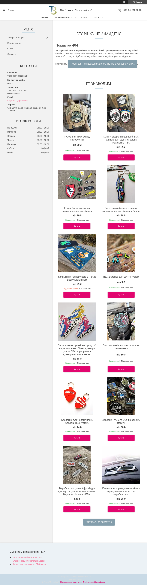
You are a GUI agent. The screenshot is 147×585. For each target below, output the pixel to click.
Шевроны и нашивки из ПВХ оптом (29, 564)
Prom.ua (87, 577)
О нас (84, 17)
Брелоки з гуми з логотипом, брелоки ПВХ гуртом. (77, 421)
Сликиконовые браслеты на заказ (28, 561)
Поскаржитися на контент (71, 582)
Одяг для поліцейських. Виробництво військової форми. (103, 64)
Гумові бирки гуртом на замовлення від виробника (77, 209)
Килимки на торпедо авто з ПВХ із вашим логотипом (77, 278)
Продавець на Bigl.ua (73, 579)
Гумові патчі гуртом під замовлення (77, 138)
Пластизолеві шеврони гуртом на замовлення (121, 347)
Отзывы (11, 54)
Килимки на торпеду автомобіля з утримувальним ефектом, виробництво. (121, 491)
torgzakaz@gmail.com (17, 100)
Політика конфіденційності (94, 582)
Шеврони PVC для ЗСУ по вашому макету (121, 421)
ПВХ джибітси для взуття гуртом (121, 276)
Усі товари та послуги (98, 522)
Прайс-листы (14, 43)
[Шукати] (4, 10)
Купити (77, 157)
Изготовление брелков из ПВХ (27, 557)
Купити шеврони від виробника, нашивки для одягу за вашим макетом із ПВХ (121, 139)
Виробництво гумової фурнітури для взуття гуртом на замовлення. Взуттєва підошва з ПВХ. (77, 491)
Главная (44, 17)
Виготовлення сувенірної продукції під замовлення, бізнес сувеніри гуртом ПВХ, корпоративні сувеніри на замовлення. (77, 350)
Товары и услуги (63, 17)
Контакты (99, 17)
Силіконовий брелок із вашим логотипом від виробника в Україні (121, 209)
